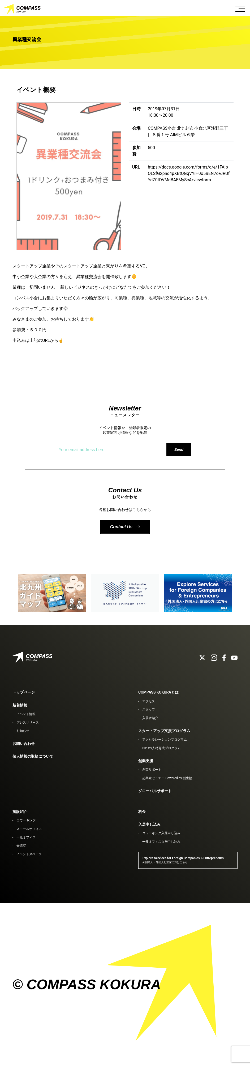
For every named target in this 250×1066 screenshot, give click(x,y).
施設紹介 (19, 811)
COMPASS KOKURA (22, 9)
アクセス (148, 701)
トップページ (23, 692)
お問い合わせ (23, 743)
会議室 (21, 845)
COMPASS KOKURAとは (158, 692)
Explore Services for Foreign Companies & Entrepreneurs (183, 860)
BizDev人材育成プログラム (161, 748)
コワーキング (26, 820)
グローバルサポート (155, 791)
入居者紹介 (150, 718)
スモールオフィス (29, 829)
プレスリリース (27, 722)
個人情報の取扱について (32, 756)
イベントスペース (29, 854)
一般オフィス (26, 837)
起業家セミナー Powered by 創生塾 (167, 778)
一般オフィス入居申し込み (161, 841)
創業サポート (151, 769)
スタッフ (148, 709)
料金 (142, 811)
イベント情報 (26, 714)
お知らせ (22, 731)
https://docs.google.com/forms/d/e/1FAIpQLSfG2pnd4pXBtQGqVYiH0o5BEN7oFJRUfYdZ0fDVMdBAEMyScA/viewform (189, 173)
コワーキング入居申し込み (161, 833)
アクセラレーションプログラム (164, 739)
